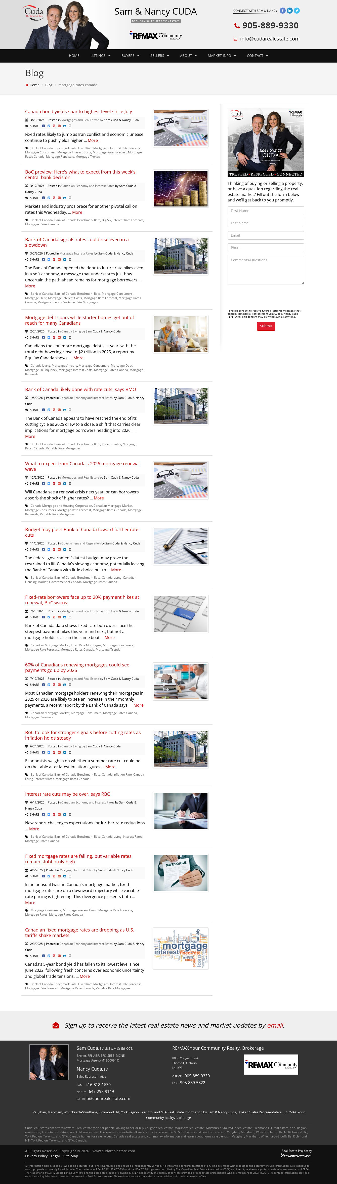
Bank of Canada (42, 220)
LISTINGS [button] (100, 55)
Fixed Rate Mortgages (93, 148)
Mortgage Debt (36, 298)
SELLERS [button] (159, 55)
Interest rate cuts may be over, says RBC (67, 794)
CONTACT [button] (257, 55)
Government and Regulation (81, 543)
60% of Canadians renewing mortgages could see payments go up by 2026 (77, 667)
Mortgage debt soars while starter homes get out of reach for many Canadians (79, 320)
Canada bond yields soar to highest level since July (78, 111)
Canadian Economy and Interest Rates (87, 186)
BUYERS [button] (130, 55)
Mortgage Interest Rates (77, 253)
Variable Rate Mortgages (80, 302)
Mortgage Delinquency (41, 370)
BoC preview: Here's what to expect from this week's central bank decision (80, 174)
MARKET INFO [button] (222, 55)
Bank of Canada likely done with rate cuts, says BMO (80, 389)
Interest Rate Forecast (125, 148)
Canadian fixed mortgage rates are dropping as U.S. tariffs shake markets (79, 932)
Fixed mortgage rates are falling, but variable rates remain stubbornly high (78, 859)
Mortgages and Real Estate (80, 120)
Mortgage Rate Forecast (110, 152)
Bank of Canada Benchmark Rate (54, 148)
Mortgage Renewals (60, 156)
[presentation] (266, 298)
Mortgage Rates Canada (42, 224)
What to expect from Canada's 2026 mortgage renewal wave (82, 466)
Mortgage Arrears (64, 365)
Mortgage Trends (87, 156)
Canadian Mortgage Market (113, 505)
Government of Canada (65, 582)
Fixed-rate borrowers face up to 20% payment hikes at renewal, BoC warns (82, 600)
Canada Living (71, 331)
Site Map (70, 1156)
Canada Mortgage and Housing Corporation (61, 505)
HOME (74, 55)
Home (34, 84)
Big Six (106, 220)
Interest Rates (111, 444)
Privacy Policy (36, 1156)
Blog (49, 84)
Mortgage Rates (36, 914)
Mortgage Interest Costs (74, 152)
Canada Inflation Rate (117, 774)
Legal (55, 1156)
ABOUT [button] (188, 55)
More (93, 140)
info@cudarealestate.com (270, 38)
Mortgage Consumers (40, 152)
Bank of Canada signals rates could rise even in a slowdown (77, 242)
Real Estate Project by (297, 1151)
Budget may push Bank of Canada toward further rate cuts (81, 532)
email (275, 1025)
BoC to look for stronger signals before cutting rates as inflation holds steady (83, 735)
